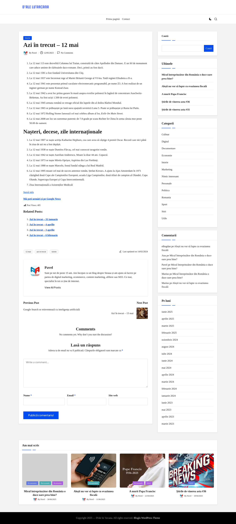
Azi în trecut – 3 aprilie (41, 230)
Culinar (165, 134)
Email (71, 395)
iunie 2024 (167, 360)
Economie (167, 155)
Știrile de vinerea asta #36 (176, 101)
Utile (164, 218)
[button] (53, 287)
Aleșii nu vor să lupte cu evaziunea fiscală (184, 86)
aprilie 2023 (168, 416)
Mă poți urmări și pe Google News (42, 198)
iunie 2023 (167, 402)
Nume (27, 395)
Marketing (167, 169)
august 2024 (168, 346)
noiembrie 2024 (170, 339)
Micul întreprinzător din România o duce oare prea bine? (187, 76)
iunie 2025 (167, 311)
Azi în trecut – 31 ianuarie (43, 219)
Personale (167, 183)
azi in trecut (41, 251)
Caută (165, 36)
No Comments (65, 52)
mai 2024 (166, 367)
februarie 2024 (169, 388)
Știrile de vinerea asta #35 (176, 109)
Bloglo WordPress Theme (147, 517)
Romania (166, 197)
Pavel (49, 267)
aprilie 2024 (168, 374)
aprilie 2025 (168, 318)
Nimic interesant (170, 176)
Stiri (164, 211)
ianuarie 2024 (169, 395)
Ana (164, 255)
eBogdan (166, 246)
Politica (165, 190)
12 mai (28, 251)
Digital (165, 141)
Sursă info (28, 192)
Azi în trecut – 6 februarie (43, 235)
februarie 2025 (169, 332)
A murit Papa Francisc (174, 94)
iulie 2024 (167, 353)
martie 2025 (168, 325)
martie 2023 (168, 423)
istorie (54, 251)
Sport (164, 204)
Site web (113, 395)
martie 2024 (168, 381)
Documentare (168, 148)
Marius (165, 273)
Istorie (27, 38)
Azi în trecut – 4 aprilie (41, 224)
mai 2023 (166, 409)
